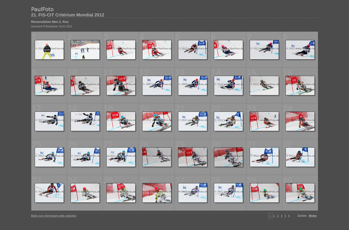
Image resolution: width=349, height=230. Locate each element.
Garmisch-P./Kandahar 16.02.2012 (51, 26)
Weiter (313, 215)
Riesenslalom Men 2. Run (50, 22)
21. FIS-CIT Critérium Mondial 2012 (67, 14)
